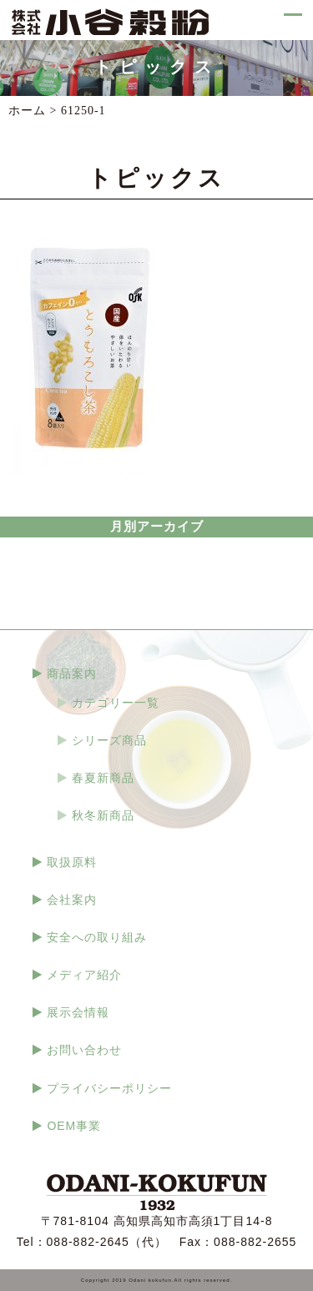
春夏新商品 (103, 777)
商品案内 (72, 673)
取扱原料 (72, 862)
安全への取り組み (97, 937)
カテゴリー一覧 (115, 702)
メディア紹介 (84, 974)
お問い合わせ (84, 1050)
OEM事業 (74, 1125)
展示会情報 (78, 1012)
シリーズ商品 (109, 740)
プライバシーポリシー (109, 1088)
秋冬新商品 (103, 815)
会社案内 (72, 899)
